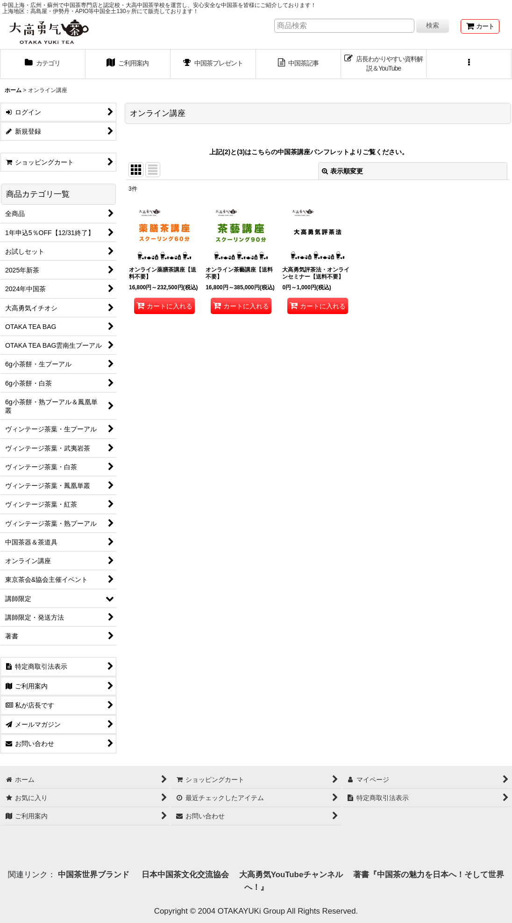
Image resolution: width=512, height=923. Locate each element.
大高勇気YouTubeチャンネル (291, 874)
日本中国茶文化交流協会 (185, 874)
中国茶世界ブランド (95, 874)
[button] (469, 64)
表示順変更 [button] (342, 171)
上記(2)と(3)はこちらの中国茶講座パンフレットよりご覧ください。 (308, 152)
